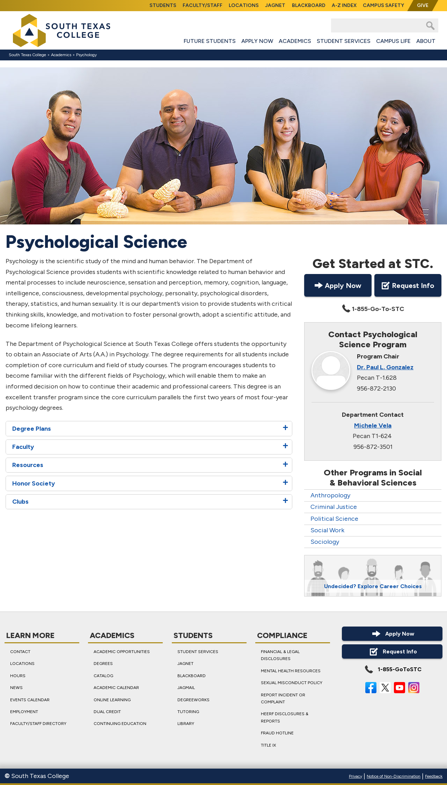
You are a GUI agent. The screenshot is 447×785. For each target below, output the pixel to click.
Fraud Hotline (277, 733)
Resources (27, 465)
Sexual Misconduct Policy (291, 682)
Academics (295, 41)
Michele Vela (372, 425)
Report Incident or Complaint (283, 698)
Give (422, 5)
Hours (17, 675)
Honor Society (33, 483)
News (16, 687)
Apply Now (257, 41)
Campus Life (393, 41)
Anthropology (330, 495)
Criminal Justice (333, 507)
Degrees (103, 663)
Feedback (433, 776)
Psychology (86, 54)
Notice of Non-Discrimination (393, 776)
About (425, 41)
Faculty (23, 447)
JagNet (275, 5)
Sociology (324, 542)
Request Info (407, 285)
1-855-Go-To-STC (373, 309)
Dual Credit (107, 711)
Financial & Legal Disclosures (280, 655)
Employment (24, 711)
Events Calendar (30, 699)
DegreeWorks (193, 699)
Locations (244, 5)
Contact (20, 651)
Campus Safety (383, 5)
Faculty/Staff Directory (38, 723)
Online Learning (112, 699)
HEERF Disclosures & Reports (284, 717)
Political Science (334, 519)
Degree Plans (31, 428)
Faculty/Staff (202, 5)
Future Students (210, 41)
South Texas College (27, 54)
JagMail (186, 687)
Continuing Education (120, 723)
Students (162, 5)
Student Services (344, 41)
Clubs (20, 501)
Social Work (327, 530)
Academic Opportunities (122, 651)
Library (185, 723)
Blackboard (308, 5)
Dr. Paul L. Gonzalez (385, 367)
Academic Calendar (116, 687)
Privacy (355, 776)
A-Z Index (344, 5)
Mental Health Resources (291, 670)
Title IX (268, 744)
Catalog (103, 675)
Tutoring (188, 711)
